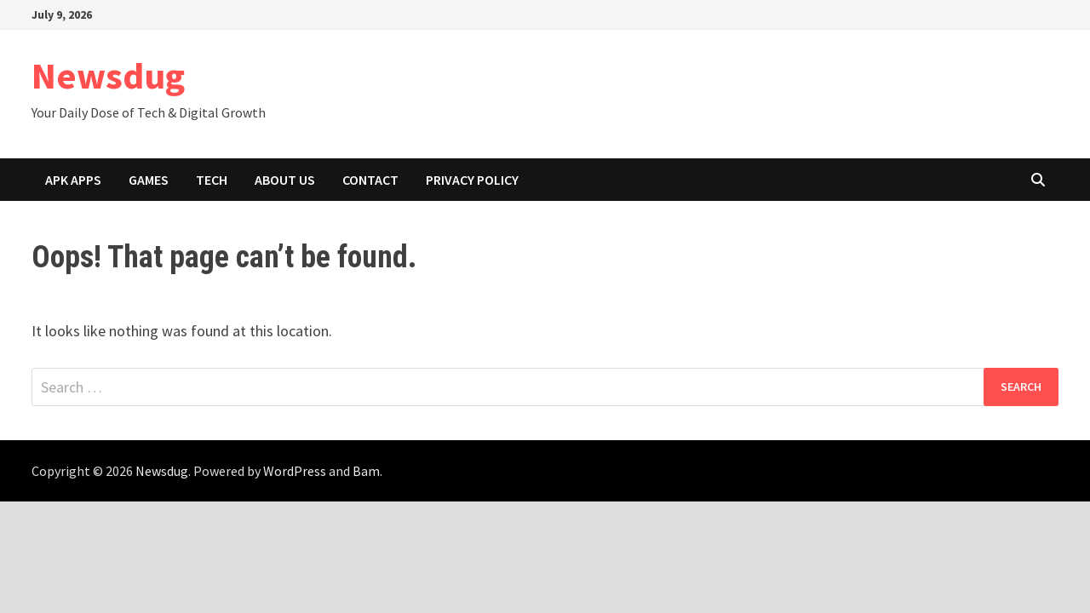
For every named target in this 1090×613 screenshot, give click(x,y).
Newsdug (108, 75)
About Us (285, 179)
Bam (366, 470)
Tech (211, 179)
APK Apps (73, 179)
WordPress (294, 470)
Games (149, 179)
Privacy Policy (472, 179)
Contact (370, 179)
